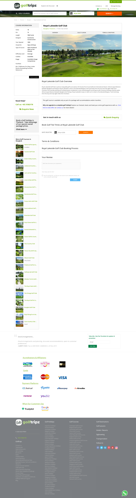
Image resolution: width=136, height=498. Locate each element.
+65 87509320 (102, 9)
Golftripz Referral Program (23, 480)
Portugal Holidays (50, 473)
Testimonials (19, 448)
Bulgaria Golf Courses (75, 429)
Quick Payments (20, 459)
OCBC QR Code (20, 469)
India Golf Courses (74, 445)
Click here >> (21, 129)
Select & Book (81, 32)
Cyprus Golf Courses (75, 434)
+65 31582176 (113, 9)
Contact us (98, 6)
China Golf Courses (74, 432)
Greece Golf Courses (75, 440)
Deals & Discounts (21, 450)
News (17, 456)
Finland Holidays (49, 443)
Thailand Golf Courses (75, 473)
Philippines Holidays (50, 471)
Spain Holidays (49, 484)
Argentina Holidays (50, 427)
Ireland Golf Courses (75, 449)
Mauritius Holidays (50, 465)
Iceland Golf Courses (75, 443)
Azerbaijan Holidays (50, 430)
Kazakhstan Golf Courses (76, 452)
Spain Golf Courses (74, 469)
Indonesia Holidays (50, 454)
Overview (55, 32)
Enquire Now (26, 109)
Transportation (101, 440)
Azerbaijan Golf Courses (76, 427)
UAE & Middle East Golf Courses (78, 476)
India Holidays (49, 452)
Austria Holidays (49, 429)
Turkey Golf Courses (75, 475)
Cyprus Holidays (49, 438)
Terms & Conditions (108, 32)
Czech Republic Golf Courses (77, 436)
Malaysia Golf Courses (75, 456)
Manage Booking (115, 6)
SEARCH (109, 13)
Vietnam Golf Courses (75, 480)
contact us (60, 108)
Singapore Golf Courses (75, 465)
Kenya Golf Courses (74, 454)
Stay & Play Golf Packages (23, 476)
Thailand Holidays (50, 487)
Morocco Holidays (50, 467)
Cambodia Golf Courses (76, 430)
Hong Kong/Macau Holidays (53, 447)
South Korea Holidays (51, 482)
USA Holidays (48, 493)
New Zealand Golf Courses (76, 458)
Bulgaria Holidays (50, 432)
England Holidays (50, 441)
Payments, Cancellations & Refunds (25, 478)
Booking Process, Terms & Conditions (26, 463)
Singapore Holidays (50, 478)
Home (15, 20)
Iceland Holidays (49, 451)
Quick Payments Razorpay (23, 470)
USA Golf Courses (74, 478)
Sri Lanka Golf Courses (75, 471)
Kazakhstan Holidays (51, 460)
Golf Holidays (49, 423)
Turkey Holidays (49, 489)
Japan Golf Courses (74, 451)
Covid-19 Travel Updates (22, 467)
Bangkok (29, 20)
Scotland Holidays (50, 476)
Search (85, 132)
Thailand (22, 20)
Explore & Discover (49, 6)
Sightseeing (100, 436)
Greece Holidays (49, 445)
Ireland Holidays (49, 456)
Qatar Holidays (49, 475)
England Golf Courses (75, 438)
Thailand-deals (20, 458)
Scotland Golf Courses (75, 463)
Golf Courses (74, 423)
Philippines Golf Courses (76, 460)
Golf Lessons (100, 427)
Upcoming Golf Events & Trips (24, 461)
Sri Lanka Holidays (50, 486)
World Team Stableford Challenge (25, 472)
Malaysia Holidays (50, 463)
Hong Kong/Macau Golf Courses (78, 441)
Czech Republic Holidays (51, 440)
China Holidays (49, 436)
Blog (17, 481)
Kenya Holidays (49, 462)
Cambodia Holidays (50, 434)
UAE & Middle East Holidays (52, 491)
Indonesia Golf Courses (75, 447)
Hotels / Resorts (102, 431)
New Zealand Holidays (51, 469)
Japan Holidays (49, 458)
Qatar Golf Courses (74, 462)
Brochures (18, 454)
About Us (18, 465)
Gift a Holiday (19, 452)
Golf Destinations (102, 423)
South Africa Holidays (51, 480)
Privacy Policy (19, 474)
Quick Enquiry (111, 117)
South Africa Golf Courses (76, 467)
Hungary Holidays (50, 449)
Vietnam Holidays (50, 495)
